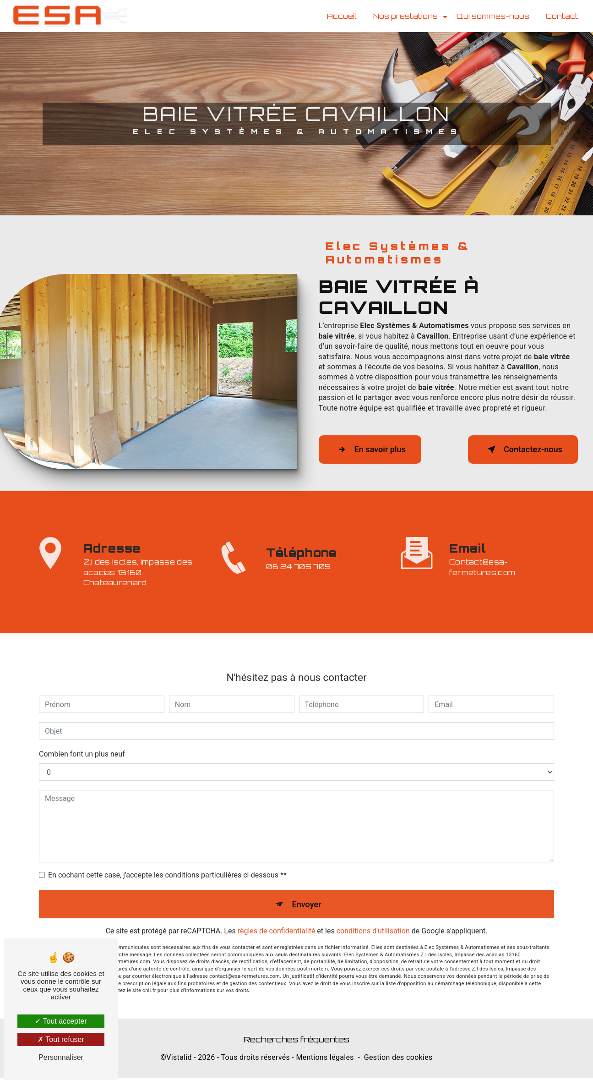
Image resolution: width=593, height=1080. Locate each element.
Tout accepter (61, 1021)
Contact (561, 16)
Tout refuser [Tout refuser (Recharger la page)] (61, 1039)
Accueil (341, 16)
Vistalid (179, 1059)
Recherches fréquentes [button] (296, 1041)
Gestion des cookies (398, 1059)
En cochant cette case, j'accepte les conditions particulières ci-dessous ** (167, 842)
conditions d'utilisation (373, 899)
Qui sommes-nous (492, 16)
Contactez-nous (518, 449)
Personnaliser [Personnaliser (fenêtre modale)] (60, 1057)
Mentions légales (325, 1059)
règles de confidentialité (277, 899)
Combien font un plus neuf (82, 721)
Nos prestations (404, 16)
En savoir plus (374, 449)
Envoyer (306, 871)
